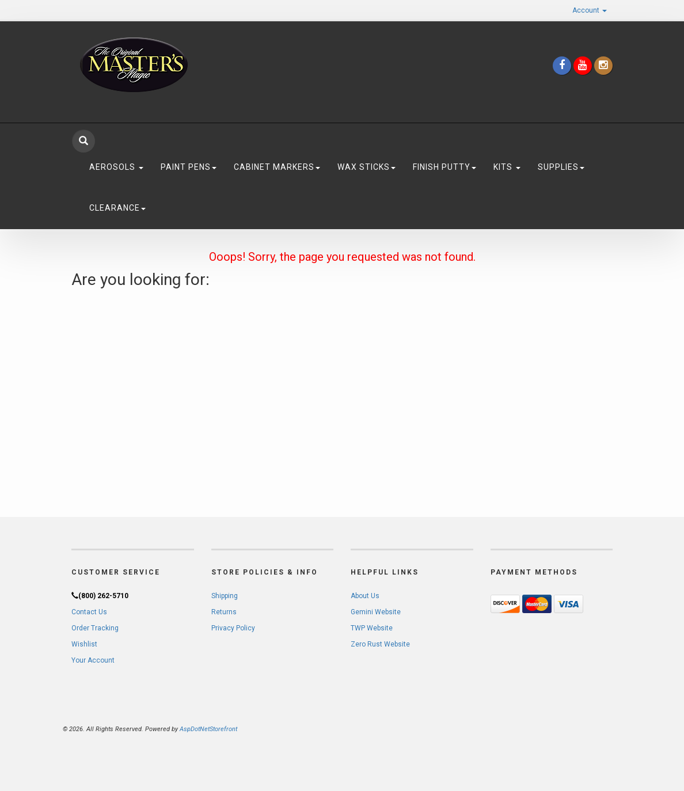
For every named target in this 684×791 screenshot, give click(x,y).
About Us (365, 596)
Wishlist (84, 644)
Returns (224, 612)
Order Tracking (95, 628)
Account (589, 10)
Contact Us (89, 612)
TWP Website (372, 628)
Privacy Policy (233, 628)
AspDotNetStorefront (208, 729)
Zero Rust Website (380, 644)
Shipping (224, 596)
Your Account (93, 660)
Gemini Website (376, 612)
